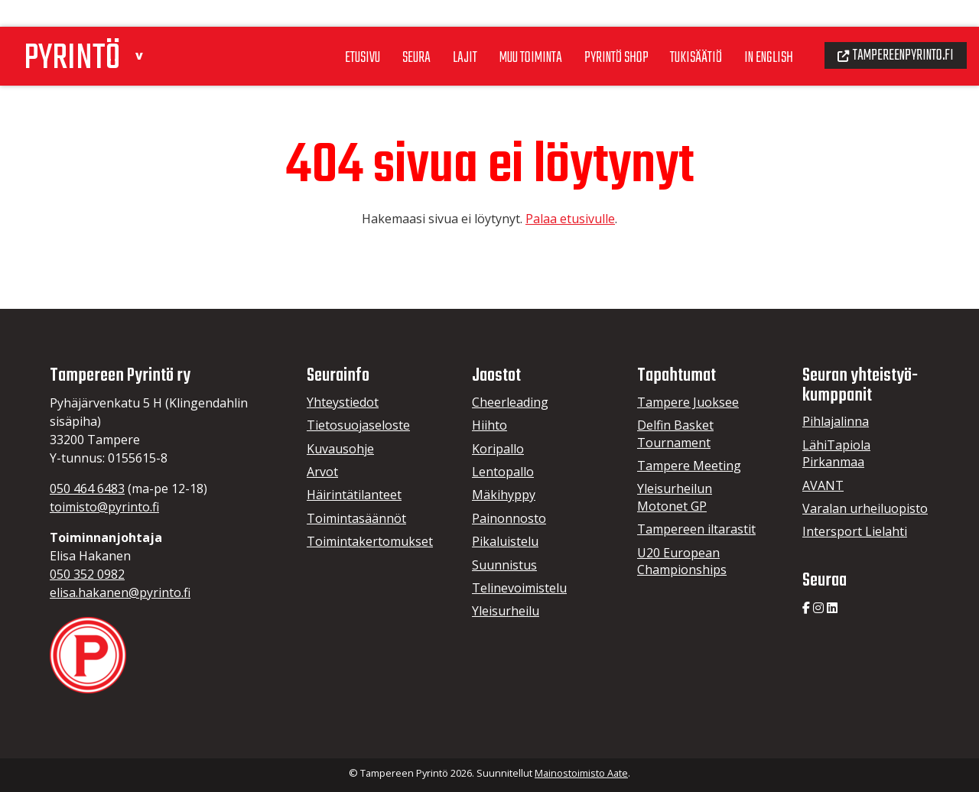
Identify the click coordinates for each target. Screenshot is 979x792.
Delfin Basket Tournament (675, 433)
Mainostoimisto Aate (581, 773)
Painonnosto (509, 518)
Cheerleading (510, 402)
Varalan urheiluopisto (865, 508)
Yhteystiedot (343, 402)
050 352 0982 (87, 574)
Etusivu (328, 30)
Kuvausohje (340, 448)
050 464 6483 (87, 488)
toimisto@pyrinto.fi (104, 506)
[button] (150, 25)
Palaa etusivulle (570, 218)
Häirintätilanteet (354, 494)
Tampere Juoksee (688, 402)
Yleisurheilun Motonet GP (674, 497)
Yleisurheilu (505, 610)
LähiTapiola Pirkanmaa (836, 453)
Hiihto (489, 425)
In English (756, 30)
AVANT (823, 485)
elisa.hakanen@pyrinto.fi (120, 592)
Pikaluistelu (505, 541)
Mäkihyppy (503, 494)
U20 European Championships (682, 561)
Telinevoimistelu (519, 587)
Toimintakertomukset (370, 541)
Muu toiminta (504, 30)
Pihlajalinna (835, 421)
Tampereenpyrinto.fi (891, 28)
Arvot (322, 471)
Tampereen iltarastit (696, 529)
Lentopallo (503, 471)
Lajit (435, 30)
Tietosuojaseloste (358, 425)
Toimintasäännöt (356, 518)
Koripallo (498, 448)
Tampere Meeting (689, 465)
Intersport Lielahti (854, 531)
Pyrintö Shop (595, 30)
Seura (385, 30)
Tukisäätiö (679, 30)
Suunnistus (504, 565)
